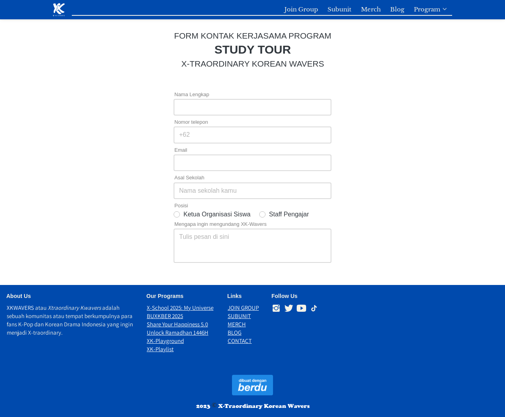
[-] (276, 308)
